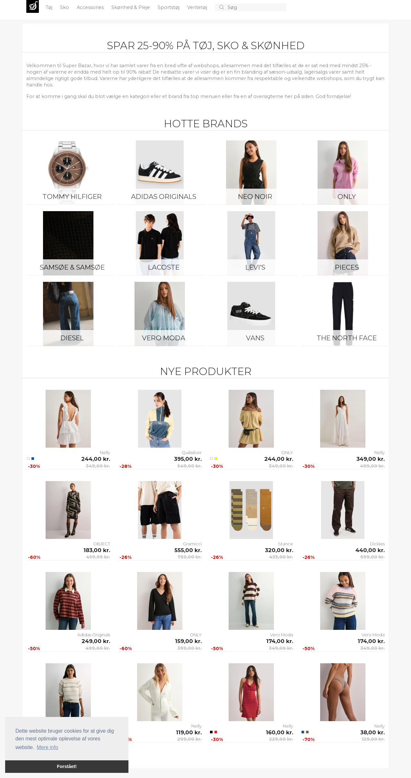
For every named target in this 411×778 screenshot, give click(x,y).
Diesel (72, 338)
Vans (255, 338)
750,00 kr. (190, 556)
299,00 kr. (189, 739)
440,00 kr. (370, 550)
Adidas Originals (163, 196)
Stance (285, 543)
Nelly (105, 452)
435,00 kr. (281, 556)
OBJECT (101, 543)
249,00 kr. (96, 641)
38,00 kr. (372, 732)
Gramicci (192, 543)
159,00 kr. (188, 641)
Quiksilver (192, 452)
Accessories (91, 7)
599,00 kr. (372, 556)
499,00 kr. (372, 466)
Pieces (347, 267)
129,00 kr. (373, 739)
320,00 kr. (279, 550)
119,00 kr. (189, 732)
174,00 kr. (279, 641)
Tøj (50, 7)
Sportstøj (169, 7)
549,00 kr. (189, 466)
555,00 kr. (188, 550)
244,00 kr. (95, 459)
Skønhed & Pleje (131, 7)
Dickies (377, 543)
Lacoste (163, 267)
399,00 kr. (189, 648)
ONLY (346, 196)
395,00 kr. (188, 459)
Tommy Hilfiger (72, 196)
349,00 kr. (98, 466)
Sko (65, 7)
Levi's (255, 267)
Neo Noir (255, 196)
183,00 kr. (96, 550)
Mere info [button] (47, 747)
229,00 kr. (281, 739)
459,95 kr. (98, 556)
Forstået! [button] (67, 766)
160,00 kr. (279, 732)
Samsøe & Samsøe (72, 267)
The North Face (347, 338)
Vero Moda (163, 338)
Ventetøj (197, 7)
